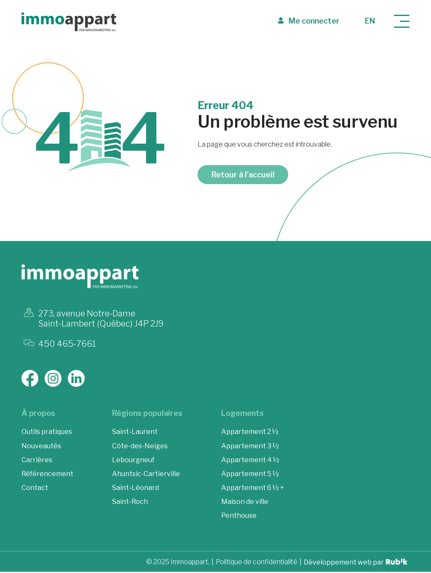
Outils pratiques (46, 433)
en (370, 20)
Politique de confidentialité (256, 563)
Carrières (36, 461)
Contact (34, 489)
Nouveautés (41, 447)
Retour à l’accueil (243, 175)
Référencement (47, 475)
